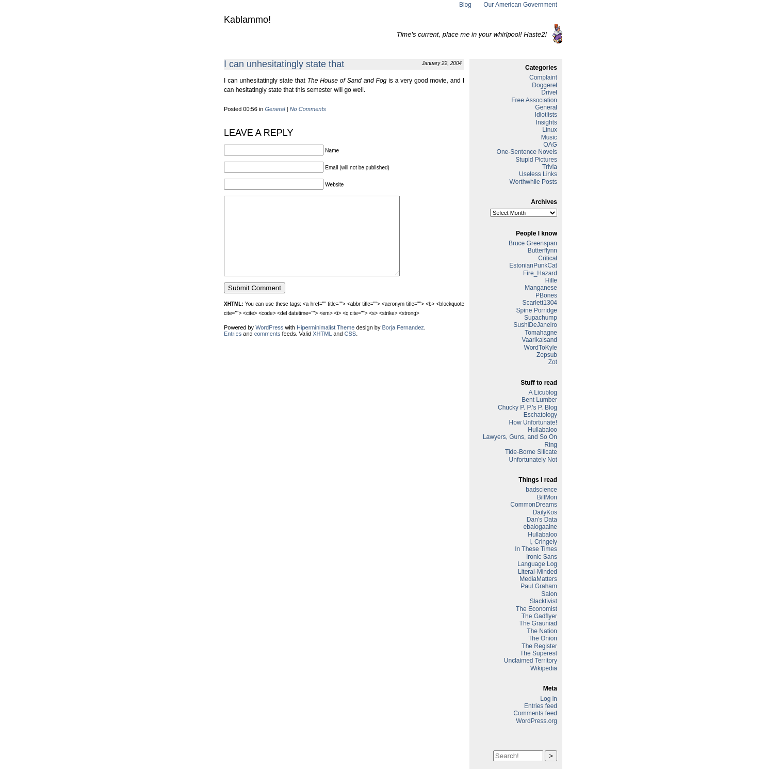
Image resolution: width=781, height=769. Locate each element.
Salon (549, 594)
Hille (551, 280)
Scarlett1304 (540, 302)
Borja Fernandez (403, 343)
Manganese (541, 287)
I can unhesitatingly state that (284, 64)
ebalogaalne (540, 526)
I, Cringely (543, 541)
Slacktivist (543, 601)
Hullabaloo (542, 429)
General (275, 109)
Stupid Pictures (536, 159)
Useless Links (538, 174)
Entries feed (540, 706)
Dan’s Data (542, 519)
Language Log (537, 564)
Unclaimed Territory (530, 660)
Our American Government (520, 4)
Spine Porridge (536, 310)
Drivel (549, 92)
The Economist (536, 609)
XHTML (322, 349)
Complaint (543, 77)
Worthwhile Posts (533, 181)
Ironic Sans (541, 556)
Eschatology (540, 414)
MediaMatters (538, 579)
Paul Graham (538, 586)
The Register (539, 646)
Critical (547, 258)
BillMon (547, 497)
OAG (550, 144)
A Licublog (543, 392)
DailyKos (545, 512)
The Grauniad (538, 623)
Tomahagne (541, 332)
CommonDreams (533, 504)
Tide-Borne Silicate (531, 452)
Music (549, 137)
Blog (465, 4)
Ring (550, 444)
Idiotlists (546, 114)
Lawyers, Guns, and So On (520, 437)
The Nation (542, 631)
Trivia (549, 166)
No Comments (308, 109)
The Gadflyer (539, 616)
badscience (541, 489)
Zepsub (546, 354)
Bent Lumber (539, 399)
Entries (232, 349)
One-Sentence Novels (527, 151)
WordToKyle (540, 347)
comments (267, 349)
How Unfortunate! (533, 422)
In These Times (536, 549)
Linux (549, 129)
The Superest (538, 653)
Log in (548, 698)
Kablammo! (247, 19)
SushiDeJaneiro (535, 324)
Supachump (540, 317)
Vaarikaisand (539, 339)
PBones (546, 295)
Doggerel (544, 85)
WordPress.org (536, 721)
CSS (350, 349)
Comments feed (535, 713)
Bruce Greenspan (533, 243)
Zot (552, 362)
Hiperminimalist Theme (325, 343)
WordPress (269, 343)
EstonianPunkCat (533, 265)
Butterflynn (542, 250)
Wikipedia (543, 668)
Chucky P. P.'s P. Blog (527, 407)
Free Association (534, 100)
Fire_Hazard (540, 273)
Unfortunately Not (533, 459)
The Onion (542, 638)
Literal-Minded (537, 571)
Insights (546, 122)
